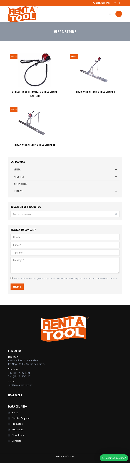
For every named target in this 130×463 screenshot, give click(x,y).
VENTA (66, 169)
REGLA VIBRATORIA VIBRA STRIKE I (95, 92)
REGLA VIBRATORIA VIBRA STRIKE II (34, 145)
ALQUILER (66, 177)
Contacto (17, 440)
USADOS (66, 191)
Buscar (116, 214)
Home (15, 412)
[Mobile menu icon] (118, 14)
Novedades (18, 435)
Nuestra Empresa (21, 418)
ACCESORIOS (20, 184)
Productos (17, 423)
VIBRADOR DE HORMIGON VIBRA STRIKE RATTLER (34, 94)
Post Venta (17, 429)
